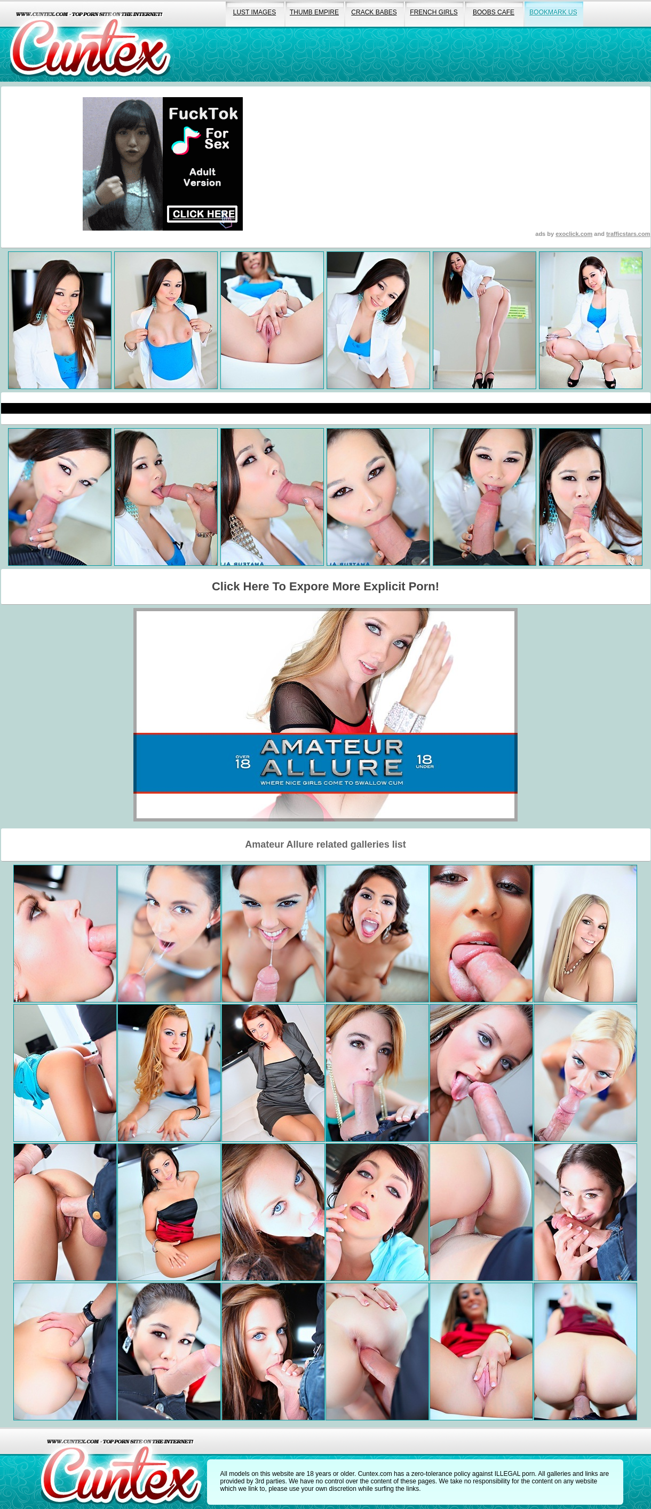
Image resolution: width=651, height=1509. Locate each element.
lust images (254, 12)
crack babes (373, 12)
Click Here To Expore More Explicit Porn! (325, 586)
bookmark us (553, 12)
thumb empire (314, 12)
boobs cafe (493, 12)
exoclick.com (573, 234)
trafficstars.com (628, 234)
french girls (433, 12)
